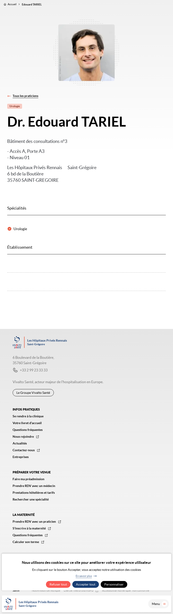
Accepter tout (85, 584)
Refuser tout (58, 584)
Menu (159, 604)
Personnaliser (114, 584)
